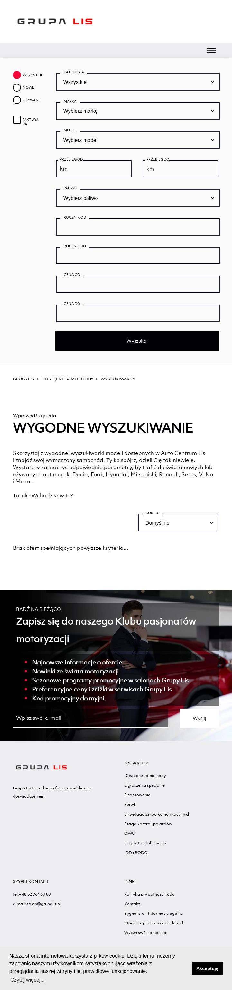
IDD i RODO (136, 852)
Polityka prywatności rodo (149, 894)
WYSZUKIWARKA (118, 379)
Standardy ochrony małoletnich (154, 923)
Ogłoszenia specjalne (144, 785)
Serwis (130, 804)
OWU (129, 833)
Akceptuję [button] (207, 968)
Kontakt (132, 903)
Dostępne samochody (67, 379)
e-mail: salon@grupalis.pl (37, 903)
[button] (185, 968)
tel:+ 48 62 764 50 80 (32, 894)
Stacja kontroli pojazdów (148, 823)
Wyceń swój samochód (146, 932)
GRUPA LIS (23, 379)
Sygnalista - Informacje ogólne (153, 913)
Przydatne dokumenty (145, 843)
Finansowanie (137, 795)
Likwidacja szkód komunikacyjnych (157, 814)
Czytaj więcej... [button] (27, 980)
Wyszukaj (137, 341)
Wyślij (199, 718)
